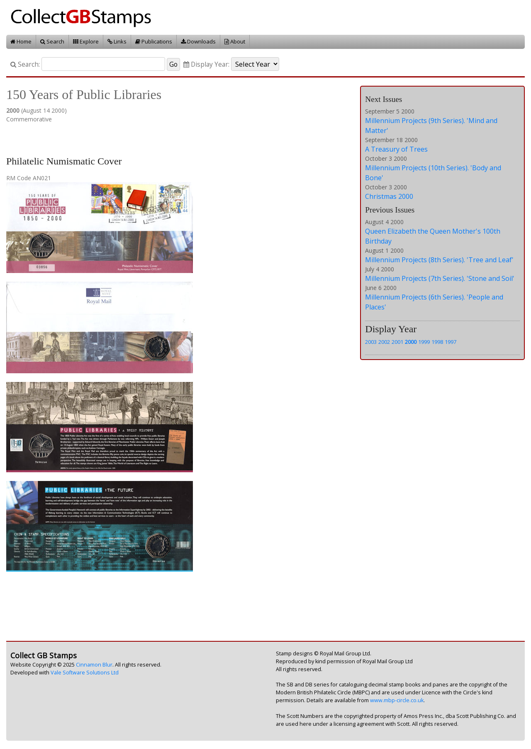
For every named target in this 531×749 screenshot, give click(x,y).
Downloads (198, 41)
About (234, 41)
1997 (450, 342)
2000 (411, 342)
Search (52, 41)
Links (117, 41)
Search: (25, 64)
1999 (424, 342)
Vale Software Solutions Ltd (85, 672)
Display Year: (206, 64)
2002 (384, 342)
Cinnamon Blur (94, 664)
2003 (371, 342)
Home (21, 41)
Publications (153, 41)
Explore (86, 41)
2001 (397, 342)
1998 (437, 342)
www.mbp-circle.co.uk (397, 700)
